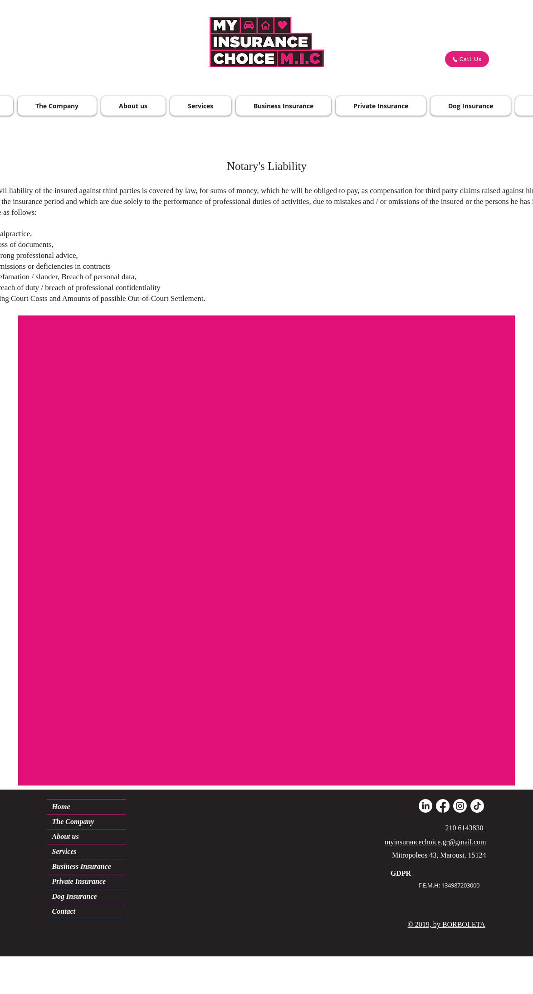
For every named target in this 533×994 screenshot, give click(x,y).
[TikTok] (477, 806)
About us (65, 836)
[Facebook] (443, 806)
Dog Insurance (74, 896)
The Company (73, 821)
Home (61, 806)
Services (64, 851)
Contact (64, 911)
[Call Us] (467, 59)
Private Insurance (79, 881)
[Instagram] (460, 806)
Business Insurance (81, 866)
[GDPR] (401, 873)
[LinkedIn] (425, 806)
